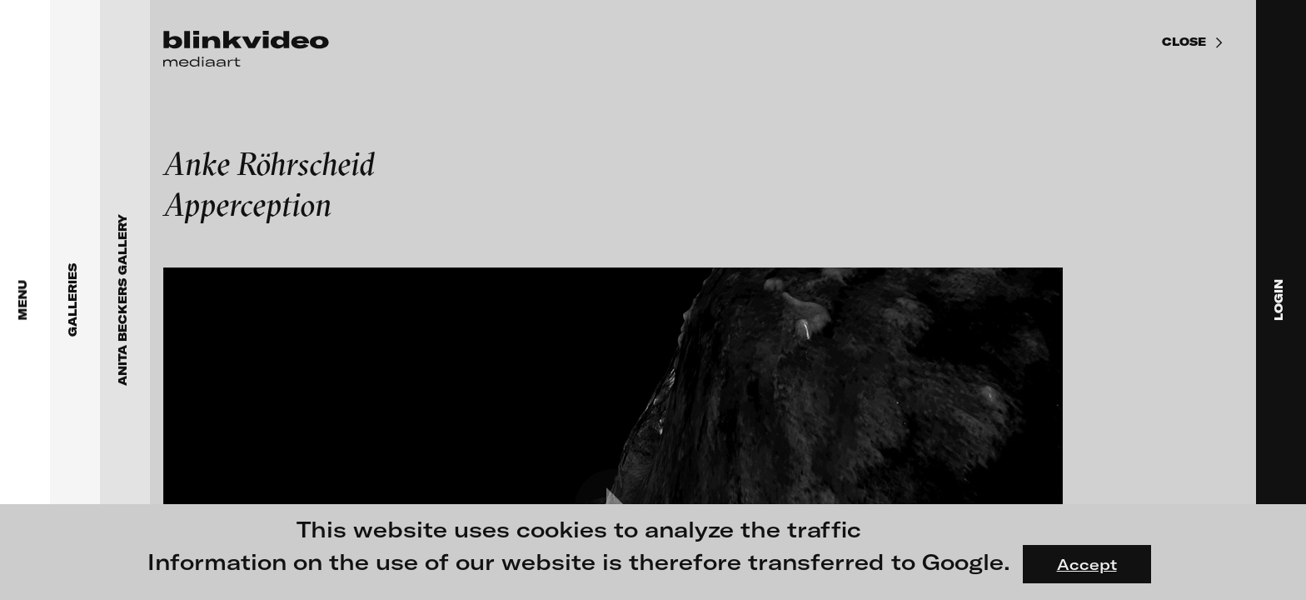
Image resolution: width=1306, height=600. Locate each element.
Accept (1087, 564)
